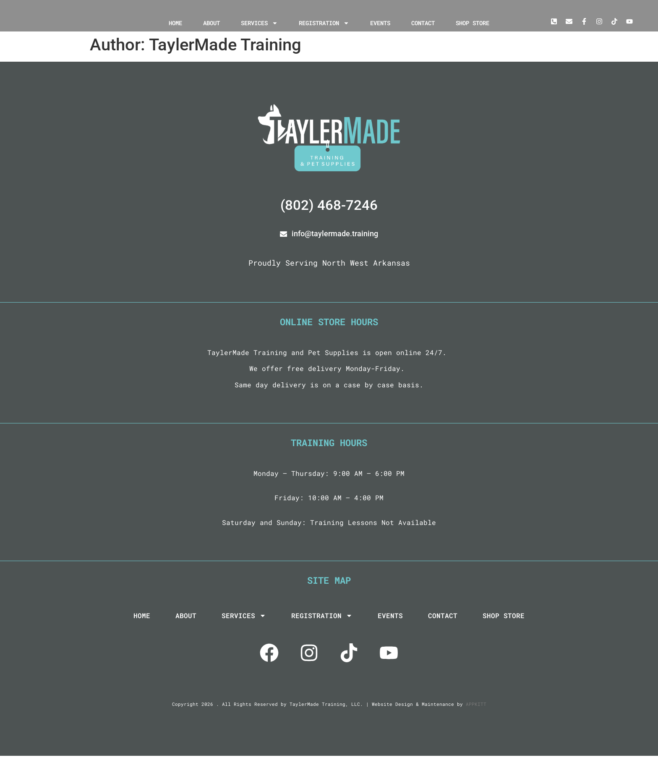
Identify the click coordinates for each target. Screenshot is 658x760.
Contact (423, 23)
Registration (324, 23)
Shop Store (472, 23)
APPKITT (476, 708)
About (211, 23)
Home (175, 23)
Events (380, 23)
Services (259, 23)
